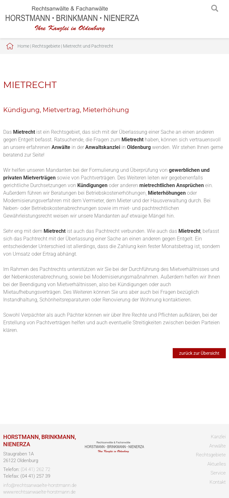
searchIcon (215, 8)
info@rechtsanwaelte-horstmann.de (40, 485)
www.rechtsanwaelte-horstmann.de (39, 492)
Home (23, 46)
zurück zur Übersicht (199, 353)
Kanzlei (218, 437)
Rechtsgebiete (46, 46)
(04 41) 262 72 (35, 469)
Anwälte (217, 446)
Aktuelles (216, 464)
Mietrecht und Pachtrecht (88, 46)
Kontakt (218, 482)
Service (218, 473)
